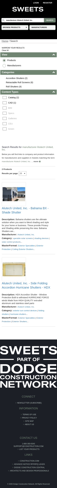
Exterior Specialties (26, 246)
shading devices (41, 238)
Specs (11, 113)
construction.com (29, 461)
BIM (10, 108)
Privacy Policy (29, 418)
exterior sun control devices (25, 310)
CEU (10, 123)
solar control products (11, 242)
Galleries (12, 118)
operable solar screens (23, 238)
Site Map (29, 421)
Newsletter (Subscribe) (29, 403)
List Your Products (29, 449)
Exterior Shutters (19, 321)
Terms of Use (29, 415)
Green (11, 129)
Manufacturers (14, 65)
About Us (29, 424)
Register (47, 3)
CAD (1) (12, 103)
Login (36, 3)
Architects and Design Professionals (29, 471)
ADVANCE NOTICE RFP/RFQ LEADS (29, 464)
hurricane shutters (18, 314)
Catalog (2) (13, 97)
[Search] (28, 20)
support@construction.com (28, 446)
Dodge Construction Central (29, 467)
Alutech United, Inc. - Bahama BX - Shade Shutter (25, 210)
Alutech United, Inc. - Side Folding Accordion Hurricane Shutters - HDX (26, 285)
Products (11, 60)
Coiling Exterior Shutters (22, 249)
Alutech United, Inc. (26, 234)
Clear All (5, 50)
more (35, 161)
